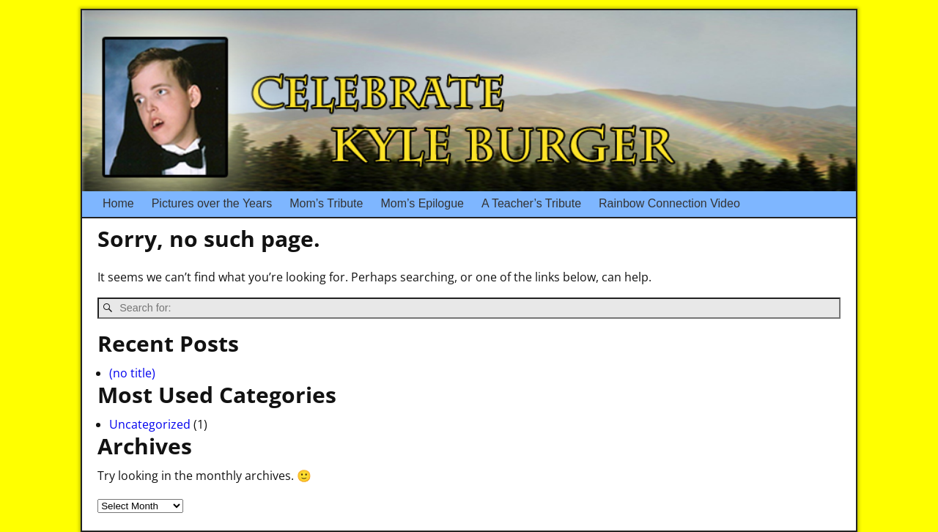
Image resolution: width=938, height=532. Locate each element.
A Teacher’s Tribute (531, 203)
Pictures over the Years (216, 204)
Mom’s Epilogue (422, 203)
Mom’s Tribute (326, 203)
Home (118, 203)
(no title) (132, 373)
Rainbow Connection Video (669, 203)
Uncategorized (150, 424)
